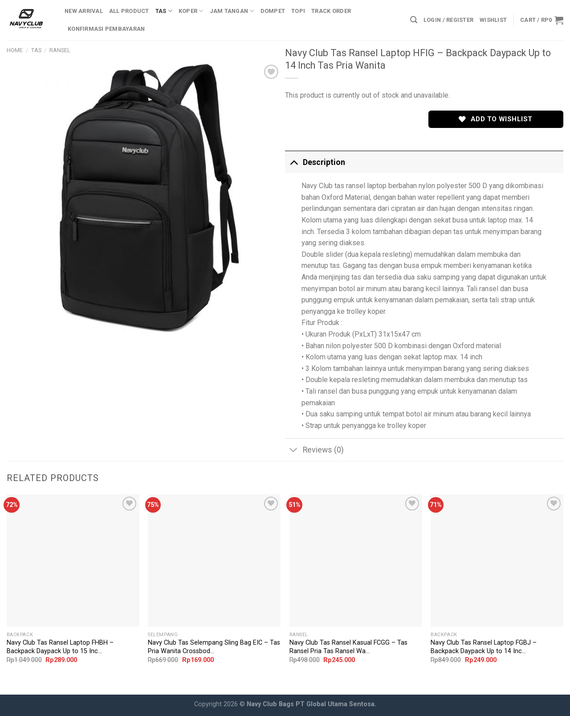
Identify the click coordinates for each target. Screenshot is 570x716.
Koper (191, 11)
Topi (298, 11)
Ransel (59, 50)
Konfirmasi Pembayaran (106, 28)
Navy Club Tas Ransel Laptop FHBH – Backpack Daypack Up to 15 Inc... (60, 647)
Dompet (273, 11)
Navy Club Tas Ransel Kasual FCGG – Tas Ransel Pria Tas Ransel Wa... (348, 647)
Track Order (331, 11)
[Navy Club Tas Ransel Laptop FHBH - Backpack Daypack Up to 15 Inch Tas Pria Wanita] (73, 560)
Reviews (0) (314, 450)
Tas (163, 11)
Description (315, 162)
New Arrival (84, 11)
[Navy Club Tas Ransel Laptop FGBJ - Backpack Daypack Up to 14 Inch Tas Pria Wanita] (497, 560)
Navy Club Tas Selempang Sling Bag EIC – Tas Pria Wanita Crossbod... (214, 647)
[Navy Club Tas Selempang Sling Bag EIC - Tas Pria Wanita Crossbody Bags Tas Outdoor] (214, 560)
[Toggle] (293, 162)
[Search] (413, 20)
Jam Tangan (232, 11)
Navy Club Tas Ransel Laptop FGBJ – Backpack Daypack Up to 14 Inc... (484, 647)
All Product (129, 11)
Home (15, 50)
